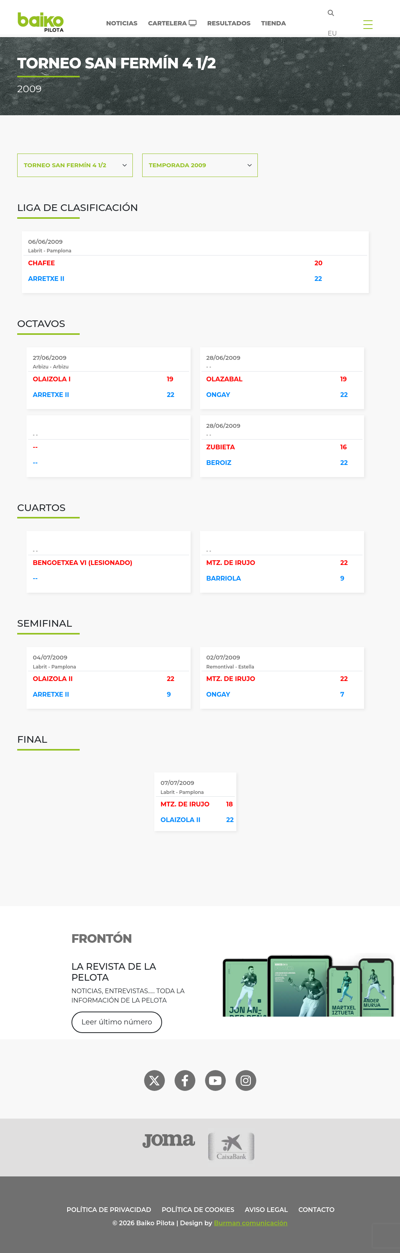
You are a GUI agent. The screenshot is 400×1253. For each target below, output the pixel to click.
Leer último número (117, 1022)
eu (332, 33)
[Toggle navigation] (368, 24)
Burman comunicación (251, 1223)
